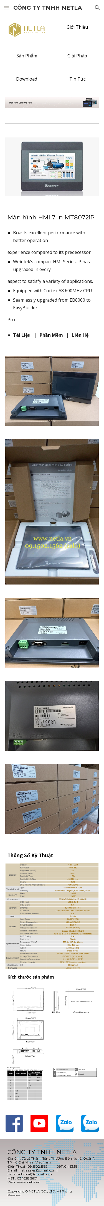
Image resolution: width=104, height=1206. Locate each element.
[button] (6, 7)
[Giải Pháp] (77, 55)
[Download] (26, 78)
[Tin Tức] (77, 78)
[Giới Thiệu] (77, 27)
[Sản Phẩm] (26, 55)
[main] (52, 268)
